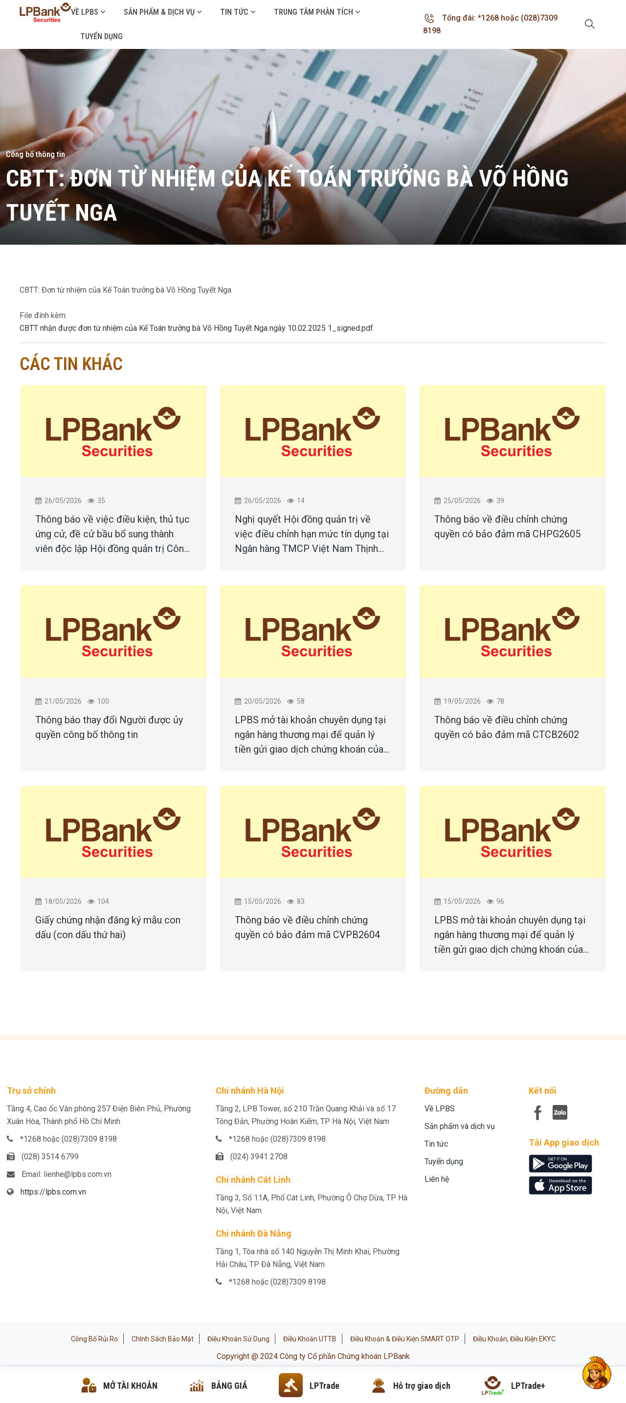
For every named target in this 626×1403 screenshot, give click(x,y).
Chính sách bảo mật (163, 1339)
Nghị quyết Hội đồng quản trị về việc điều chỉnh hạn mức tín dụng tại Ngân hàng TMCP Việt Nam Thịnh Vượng (312, 534)
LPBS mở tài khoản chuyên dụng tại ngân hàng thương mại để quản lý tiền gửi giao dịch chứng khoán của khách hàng (310, 735)
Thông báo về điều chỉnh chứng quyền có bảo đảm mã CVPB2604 (307, 927)
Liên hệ (437, 1179)
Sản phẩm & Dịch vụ (159, 12)
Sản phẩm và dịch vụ (460, 1126)
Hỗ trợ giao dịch (421, 1385)
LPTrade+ (528, 1385)
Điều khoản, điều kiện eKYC (514, 1339)
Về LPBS (84, 12)
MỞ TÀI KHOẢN (130, 1385)
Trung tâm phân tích (313, 12)
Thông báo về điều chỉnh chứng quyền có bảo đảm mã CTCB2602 (506, 727)
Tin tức (234, 12)
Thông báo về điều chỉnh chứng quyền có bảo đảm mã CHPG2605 (507, 526)
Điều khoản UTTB (309, 1339)
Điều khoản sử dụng (238, 1339)
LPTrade (324, 1385)
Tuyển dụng (101, 36)
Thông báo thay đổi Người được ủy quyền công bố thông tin (109, 727)
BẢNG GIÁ (229, 1385)
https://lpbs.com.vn (53, 1191)
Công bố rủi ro (94, 1339)
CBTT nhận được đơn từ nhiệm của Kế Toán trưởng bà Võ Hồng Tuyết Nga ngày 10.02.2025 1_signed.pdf (196, 328)
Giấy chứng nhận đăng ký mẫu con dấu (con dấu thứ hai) (107, 927)
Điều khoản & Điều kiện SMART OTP (404, 1339)
